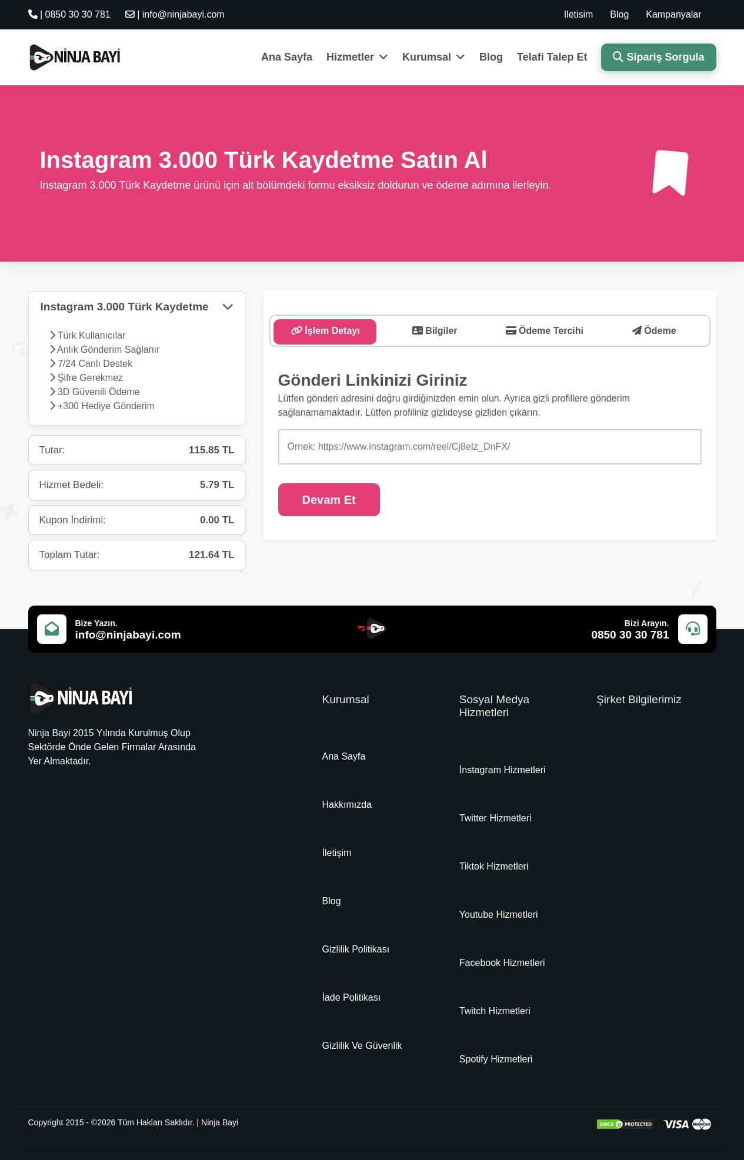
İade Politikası (351, 997)
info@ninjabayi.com (128, 635)
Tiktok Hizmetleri (494, 866)
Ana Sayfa (286, 57)
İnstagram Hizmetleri (502, 770)
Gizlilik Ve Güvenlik (362, 1046)
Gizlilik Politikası (356, 949)
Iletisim (578, 14)
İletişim (337, 853)
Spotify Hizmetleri (495, 1059)
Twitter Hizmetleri (495, 818)
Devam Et (329, 499)
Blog (619, 14)
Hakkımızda (347, 805)
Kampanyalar (673, 14)
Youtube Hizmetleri (498, 915)
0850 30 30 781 (630, 635)
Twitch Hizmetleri (495, 1011)
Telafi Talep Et (552, 57)
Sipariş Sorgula (658, 57)
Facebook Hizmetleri (502, 963)
